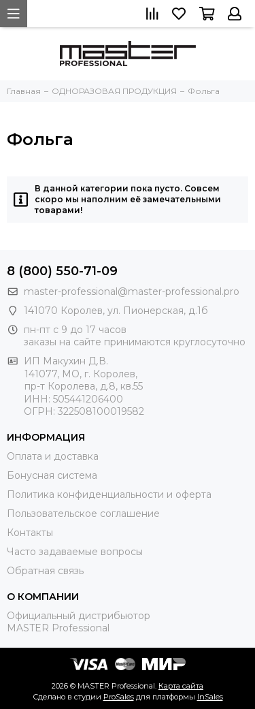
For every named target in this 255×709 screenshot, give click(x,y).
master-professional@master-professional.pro (131, 291)
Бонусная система (52, 475)
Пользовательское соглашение (83, 513)
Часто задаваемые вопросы (75, 552)
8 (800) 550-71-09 (62, 271)
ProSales (118, 697)
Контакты (30, 532)
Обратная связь (45, 571)
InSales (210, 697)
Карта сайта (180, 686)
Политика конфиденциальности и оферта (109, 494)
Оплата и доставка (53, 456)
